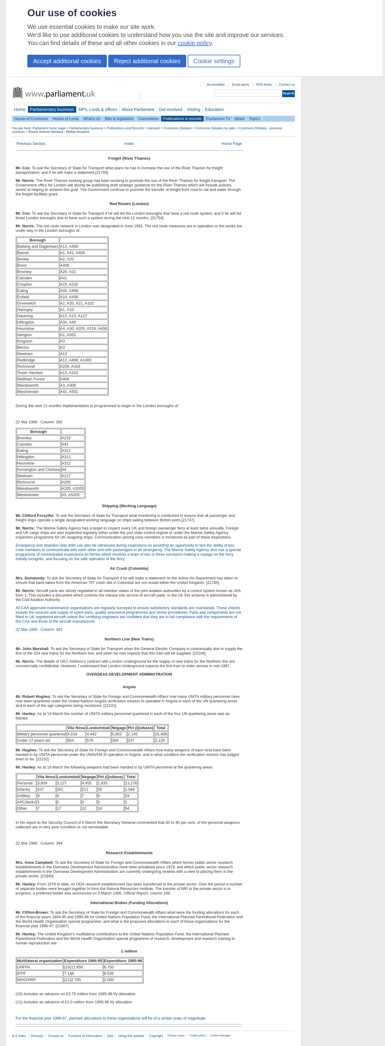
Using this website (131, 1036)
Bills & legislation (119, 118)
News (240, 118)
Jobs (109, 1036)
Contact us (287, 84)
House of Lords (66, 118)
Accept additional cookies (67, 61)
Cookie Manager (220, 1035)
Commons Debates (178, 128)
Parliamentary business (52, 109)
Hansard (154, 128)
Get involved (170, 109)
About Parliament (138, 109)
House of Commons (31, 118)
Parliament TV (218, 118)
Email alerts (240, 84)
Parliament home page (48, 128)
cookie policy (195, 43)
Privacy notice (176, 1035)
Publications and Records (125, 128)
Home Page (231, 143)
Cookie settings (214, 61)
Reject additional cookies (147, 61)
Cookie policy (197, 1035)
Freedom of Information (85, 1036)
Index (129, 143)
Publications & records (182, 118)
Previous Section (31, 143)
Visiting (193, 109)
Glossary (37, 1036)
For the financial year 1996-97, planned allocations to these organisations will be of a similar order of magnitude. (111, 1018)
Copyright (156, 1036)
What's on (91, 118)
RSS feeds (264, 84)
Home (20, 109)
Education (214, 109)
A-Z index (19, 1036)
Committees (148, 118)
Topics (254, 118)
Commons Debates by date (215, 128)
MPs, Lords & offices (98, 109)
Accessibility (216, 84)
